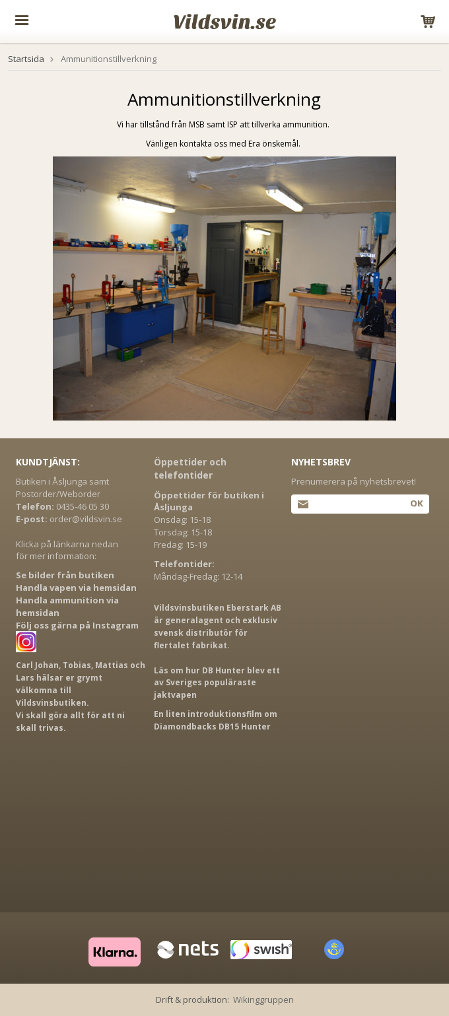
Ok (416, 503)
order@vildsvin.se (86, 519)
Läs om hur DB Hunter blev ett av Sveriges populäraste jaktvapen (217, 683)
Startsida (26, 59)
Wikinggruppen (263, 999)
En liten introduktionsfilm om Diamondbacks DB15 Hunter (215, 720)
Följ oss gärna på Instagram (77, 625)
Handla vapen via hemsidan (76, 587)
